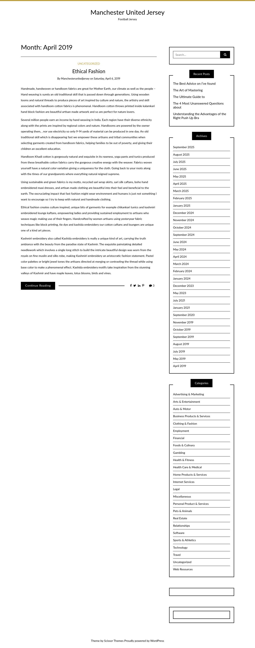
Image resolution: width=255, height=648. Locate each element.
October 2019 (182, 329)
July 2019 (179, 351)
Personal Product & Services (191, 503)
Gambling (179, 452)
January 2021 (181, 307)
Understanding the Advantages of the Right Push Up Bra (199, 116)
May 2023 (179, 293)
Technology (180, 547)
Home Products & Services (190, 474)
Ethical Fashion (88, 71)
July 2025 (179, 161)
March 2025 (181, 191)
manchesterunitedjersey (75, 78)
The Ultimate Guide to (189, 97)
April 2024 (180, 256)
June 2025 (179, 169)
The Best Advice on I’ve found (194, 83)
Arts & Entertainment (186, 401)
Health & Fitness (183, 460)
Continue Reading (38, 285)
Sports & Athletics (184, 540)
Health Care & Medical (187, 467)
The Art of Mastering (188, 90)
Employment (181, 430)
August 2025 (181, 154)
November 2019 (183, 322)
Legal (176, 489)
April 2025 (179, 183)
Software (178, 533)
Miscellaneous (182, 496)
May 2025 (179, 176)
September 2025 (183, 147)
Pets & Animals (182, 511)
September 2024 (184, 234)
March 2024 (181, 264)
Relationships (181, 525)
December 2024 (183, 212)
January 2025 (181, 205)
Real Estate (180, 518)
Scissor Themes (113, 640)
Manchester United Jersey (127, 12)
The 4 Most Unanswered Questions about (198, 105)
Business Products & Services (191, 416)
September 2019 (183, 336)
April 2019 (179, 366)
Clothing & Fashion (185, 423)
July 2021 (179, 300)
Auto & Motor (182, 409)
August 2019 (181, 344)
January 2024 (181, 278)
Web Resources (183, 569)
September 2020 (184, 315)
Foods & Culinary (184, 445)
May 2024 (179, 249)
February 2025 (182, 198)
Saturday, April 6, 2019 (107, 78)
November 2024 (183, 220)
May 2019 (179, 358)
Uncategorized (89, 63)
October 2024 (182, 227)
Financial (178, 438)
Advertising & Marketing (188, 394)
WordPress (157, 640)
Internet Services (183, 482)
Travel (176, 554)
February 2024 (182, 271)
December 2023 (183, 285)
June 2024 (180, 242)
